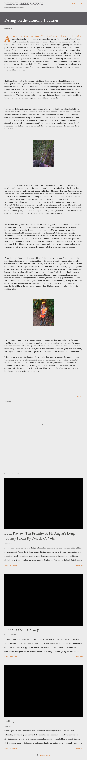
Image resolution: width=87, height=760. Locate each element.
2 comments (14, 565)
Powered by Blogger (43, 755)
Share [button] (79, 396)
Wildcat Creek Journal (24, 3)
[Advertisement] (43, 458)
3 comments (14, 657)
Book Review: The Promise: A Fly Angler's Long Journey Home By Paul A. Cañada (39, 536)
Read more (79, 565)
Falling (9, 721)
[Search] (74, 3)
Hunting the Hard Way (21, 629)
